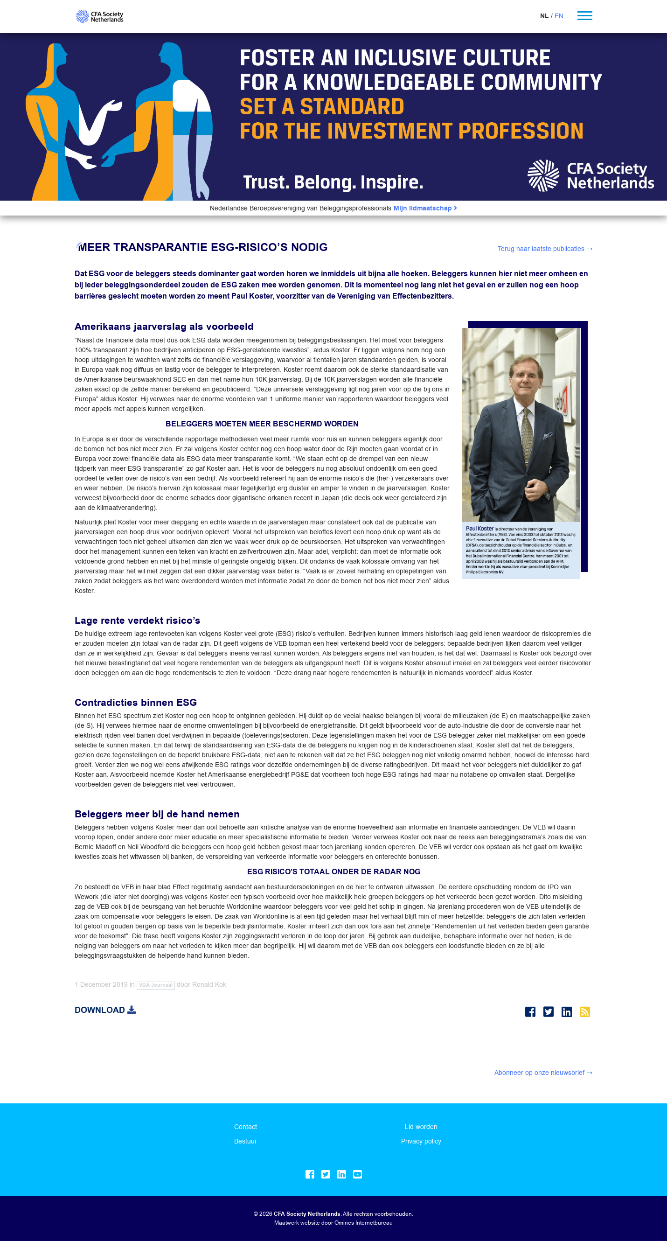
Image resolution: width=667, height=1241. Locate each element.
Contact (245, 1126)
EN (559, 16)
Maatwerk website (297, 1223)
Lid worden (421, 1126)
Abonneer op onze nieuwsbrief (539, 1072)
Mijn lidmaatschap (425, 208)
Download (105, 1010)
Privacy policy (421, 1141)
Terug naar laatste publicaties (541, 248)
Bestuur (245, 1141)
